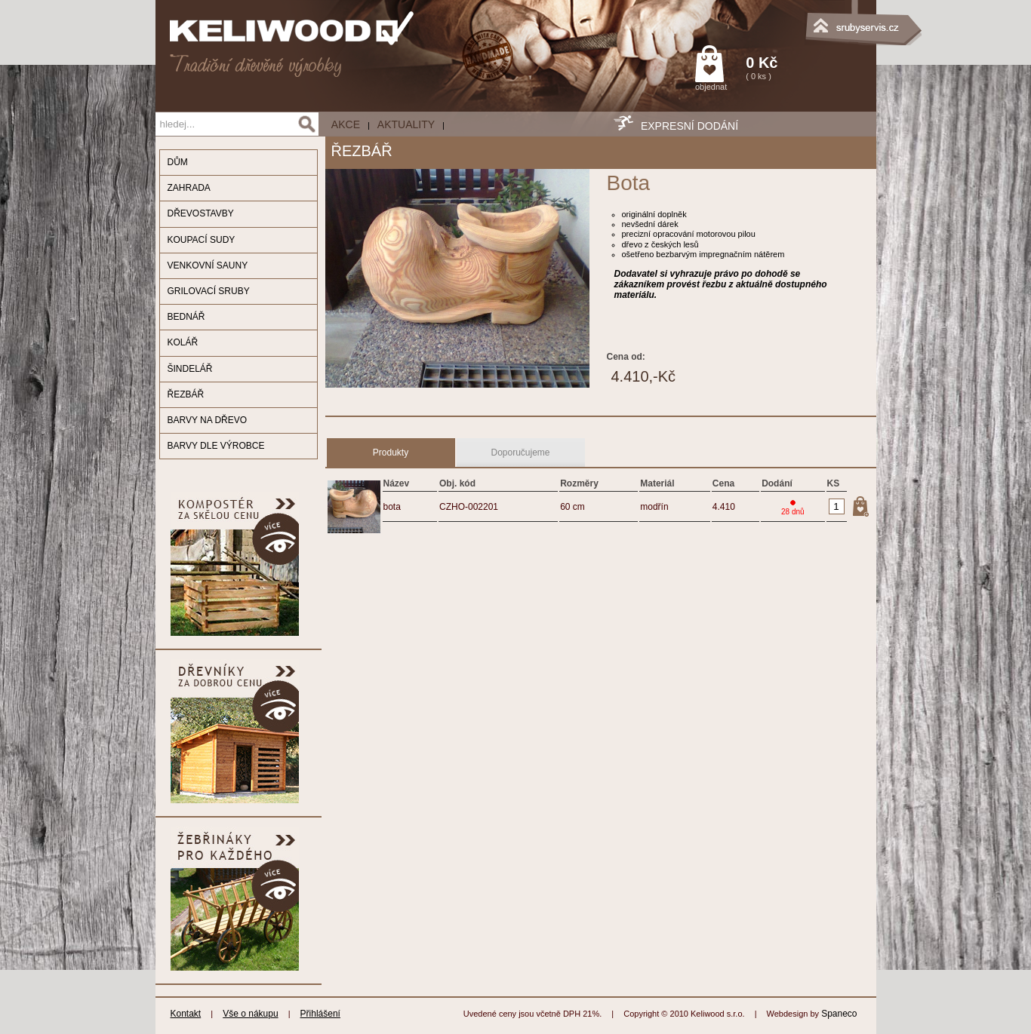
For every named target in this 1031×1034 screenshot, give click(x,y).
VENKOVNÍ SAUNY (208, 265)
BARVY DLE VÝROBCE (216, 445)
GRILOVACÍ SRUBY (209, 291)
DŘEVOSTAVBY (201, 213)
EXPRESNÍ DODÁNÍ (689, 126)
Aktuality (406, 124)
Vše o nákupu (250, 1013)
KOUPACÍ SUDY (201, 240)
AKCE (345, 124)
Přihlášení (320, 1013)
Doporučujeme (520, 452)
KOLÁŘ (183, 342)
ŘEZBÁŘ (186, 394)
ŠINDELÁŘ (190, 369)
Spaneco (839, 1013)
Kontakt (186, 1013)
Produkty (390, 452)
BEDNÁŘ (186, 316)
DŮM (178, 162)
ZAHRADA (189, 188)
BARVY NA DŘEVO (208, 420)
